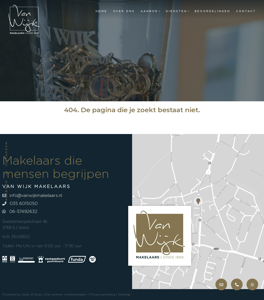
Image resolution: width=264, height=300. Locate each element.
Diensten (176, 11)
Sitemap (124, 294)
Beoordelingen (212, 11)
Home (101, 11)
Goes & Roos (32, 294)
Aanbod (149, 11)
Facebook (6, 191)
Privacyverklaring (102, 294)
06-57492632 (19, 211)
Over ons (124, 11)
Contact (246, 11)
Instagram (6, 153)
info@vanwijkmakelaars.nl (32, 195)
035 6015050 (20, 203)
